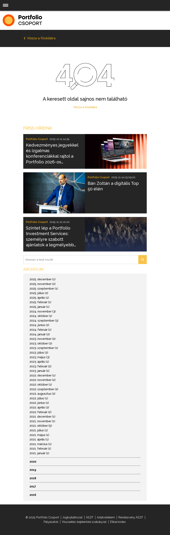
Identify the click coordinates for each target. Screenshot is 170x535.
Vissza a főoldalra (85, 107)
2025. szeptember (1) (44, 288)
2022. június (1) (39, 403)
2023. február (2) (40, 366)
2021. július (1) (39, 430)
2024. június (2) (39, 325)
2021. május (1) (39, 435)
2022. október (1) (41, 384)
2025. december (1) (42, 279)
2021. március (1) (41, 444)
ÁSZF (89, 517)
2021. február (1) (40, 448)
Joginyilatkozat (72, 517)
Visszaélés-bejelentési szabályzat (84, 522)
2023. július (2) (39, 352)
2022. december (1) (42, 375)
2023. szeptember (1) (44, 348)
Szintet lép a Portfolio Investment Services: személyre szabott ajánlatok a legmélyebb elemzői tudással (50, 236)
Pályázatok (50, 522)
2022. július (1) (39, 398)
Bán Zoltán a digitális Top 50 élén (113, 186)
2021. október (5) (41, 425)
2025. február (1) (40, 302)
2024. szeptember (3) (44, 320)
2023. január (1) (39, 371)
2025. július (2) (39, 293)
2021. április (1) (39, 439)
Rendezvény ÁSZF (130, 517)
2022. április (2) (39, 407)
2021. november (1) (42, 421)
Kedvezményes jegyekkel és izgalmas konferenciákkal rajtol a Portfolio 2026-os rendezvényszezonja (52, 153)
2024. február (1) (40, 329)
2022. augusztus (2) (42, 393)
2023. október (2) (41, 343)
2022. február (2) (40, 412)
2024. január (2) (40, 334)
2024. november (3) (43, 311)
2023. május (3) (40, 357)
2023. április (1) (39, 361)
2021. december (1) (42, 416)
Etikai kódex (118, 522)
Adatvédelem (106, 517)
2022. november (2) (42, 380)
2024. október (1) (41, 316)
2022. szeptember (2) (44, 389)
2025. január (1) (39, 307)
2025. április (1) (39, 297)
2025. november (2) (42, 284)
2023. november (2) (42, 339)
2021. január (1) (39, 453)
